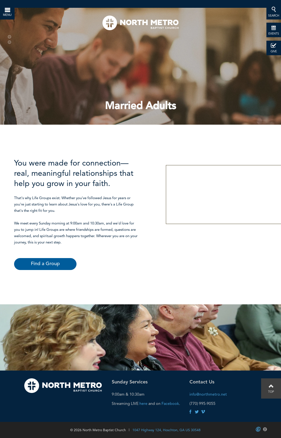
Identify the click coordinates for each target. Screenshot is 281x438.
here (143, 403)
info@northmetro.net (208, 394)
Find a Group (45, 263)
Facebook (170, 403)
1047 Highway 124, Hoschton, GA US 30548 (166, 430)
